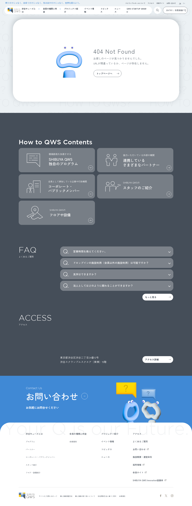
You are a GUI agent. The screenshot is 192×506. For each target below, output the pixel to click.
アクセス (151, 3)
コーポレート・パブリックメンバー (40, 457)
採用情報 (137, 464)
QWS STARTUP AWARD (136, 10)
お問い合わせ (171, 3)
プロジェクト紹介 (71, 10)
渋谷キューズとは (29, 10)
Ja (180, 3)
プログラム (30, 441)
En (184, 3)
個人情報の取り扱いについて (85, 496)
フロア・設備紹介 (33, 472)
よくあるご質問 (140, 441)
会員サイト (160, 3)
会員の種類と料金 (50, 10)
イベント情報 (89, 10)
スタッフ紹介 (31, 465)
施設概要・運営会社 (142, 456)
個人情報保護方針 (66, 496)
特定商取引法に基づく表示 (107, 496)
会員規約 (73, 441)
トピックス (104, 10)
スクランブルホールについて (135, 3)
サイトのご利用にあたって (48, 496)
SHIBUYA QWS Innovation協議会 (148, 480)
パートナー (30, 449)
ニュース (117, 10)
